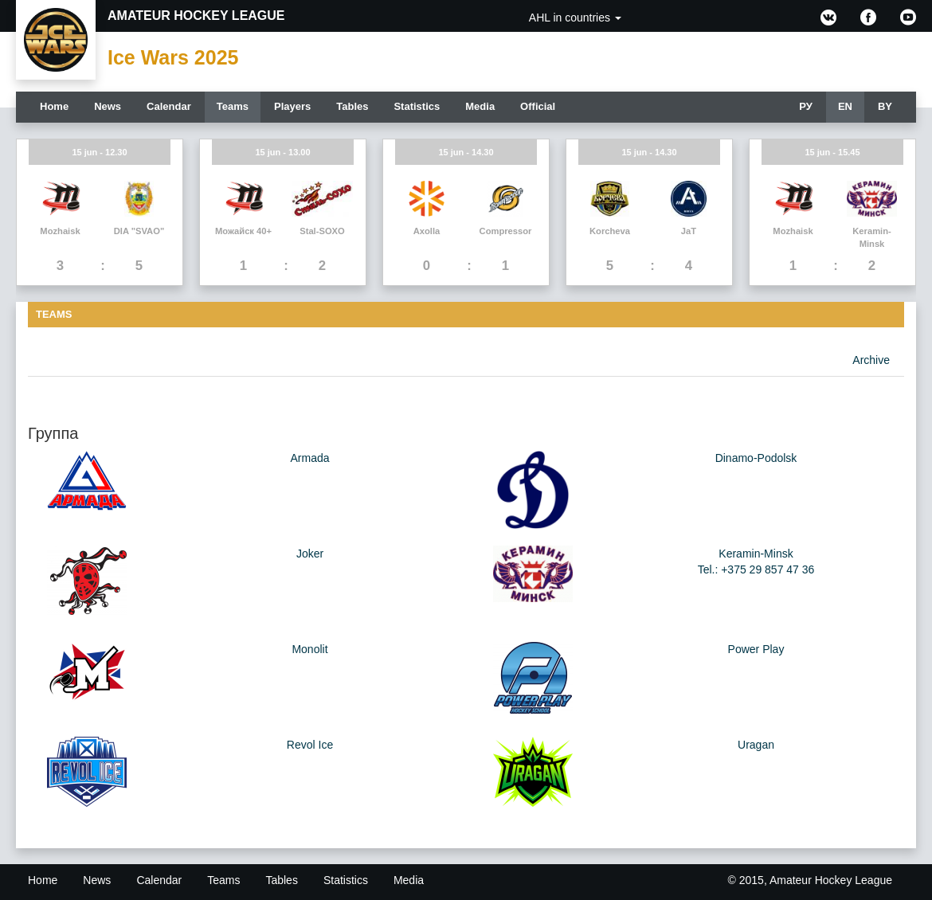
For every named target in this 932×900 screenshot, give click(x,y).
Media (480, 106)
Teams (233, 106)
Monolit (309, 649)
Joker (309, 553)
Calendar (169, 106)
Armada (309, 458)
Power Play (756, 649)
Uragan (756, 744)
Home (54, 106)
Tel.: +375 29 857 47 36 (756, 569)
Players (292, 106)
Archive (871, 360)
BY (885, 106)
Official (537, 106)
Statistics (417, 106)
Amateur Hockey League (196, 15)
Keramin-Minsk (756, 553)
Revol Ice (310, 744)
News (107, 106)
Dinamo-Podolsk (756, 458)
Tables (352, 106)
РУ (806, 106)
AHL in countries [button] (575, 17)
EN (845, 106)
